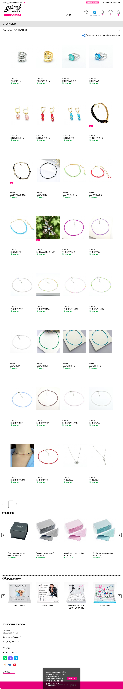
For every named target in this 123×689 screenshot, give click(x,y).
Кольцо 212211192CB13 (69, 80)
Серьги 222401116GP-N (70, 137)
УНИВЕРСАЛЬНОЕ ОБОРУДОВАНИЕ (76, 607)
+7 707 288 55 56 (11, 652)
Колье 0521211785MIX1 (70, 308)
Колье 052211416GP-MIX (18, 194)
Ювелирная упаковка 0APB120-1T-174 (17, 554)
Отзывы (7, 671)
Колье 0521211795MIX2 (96, 308)
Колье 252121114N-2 (69, 365)
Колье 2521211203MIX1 (18, 479)
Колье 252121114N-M (17, 422)
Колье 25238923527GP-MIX (45, 251)
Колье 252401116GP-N (17, 251)
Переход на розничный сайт (12, 3)
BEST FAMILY (19, 606)
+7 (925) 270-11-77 (12, 641)
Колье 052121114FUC (68, 251)
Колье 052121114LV (94, 251)
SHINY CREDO (48, 606)
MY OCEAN (105, 606)
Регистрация (114, 2)
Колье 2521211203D (42, 479)
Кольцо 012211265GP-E (43, 80)
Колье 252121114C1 (42, 365)
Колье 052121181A (15, 365)
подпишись (94, 13)
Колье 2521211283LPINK (70, 422)
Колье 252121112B (42, 194)
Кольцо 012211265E (16, 80)
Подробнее (51, 685)
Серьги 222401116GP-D (43, 137)
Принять (72, 679)
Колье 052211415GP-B (96, 137)
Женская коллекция (63, 29)
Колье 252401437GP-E (70, 194)
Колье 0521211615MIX (43, 308)
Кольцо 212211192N (94, 80)
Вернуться (9, 23)
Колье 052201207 (94, 479)
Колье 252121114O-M (42, 422)
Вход (105, 2)
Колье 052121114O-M (17, 308)
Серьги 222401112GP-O (17, 137)
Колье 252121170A (94, 422)
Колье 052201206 (68, 479)
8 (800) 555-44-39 (10, 633)
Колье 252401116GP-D (96, 194)
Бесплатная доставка (14, 624)
